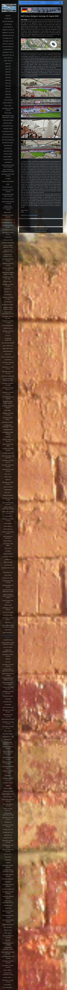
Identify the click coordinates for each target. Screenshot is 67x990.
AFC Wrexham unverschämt (8, 339)
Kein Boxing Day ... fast (8, 736)
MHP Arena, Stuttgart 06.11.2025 (8, 722)
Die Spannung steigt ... (8, 187)
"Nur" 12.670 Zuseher (8, 612)
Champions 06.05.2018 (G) (8, 35)
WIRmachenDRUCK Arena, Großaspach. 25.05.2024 (8, 116)
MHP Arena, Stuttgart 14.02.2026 (8, 866)
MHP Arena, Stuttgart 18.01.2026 (8, 825)
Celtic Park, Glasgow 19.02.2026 (8, 875)
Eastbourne (8, 859)
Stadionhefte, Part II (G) (8, 55)
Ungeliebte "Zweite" (8, 128)
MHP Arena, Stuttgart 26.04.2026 (8, 966)
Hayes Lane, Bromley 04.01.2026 (8, 805)
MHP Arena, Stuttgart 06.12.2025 (8, 762)
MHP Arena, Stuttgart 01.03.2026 (8, 892)
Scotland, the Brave (8, 696)
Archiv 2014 (8, 69)
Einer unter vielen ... (8, 632)
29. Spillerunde (8, 516)
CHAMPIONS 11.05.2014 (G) (8, 32)
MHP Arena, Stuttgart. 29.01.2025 (8, 384)
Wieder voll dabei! (8, 562)
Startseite (8, 15)
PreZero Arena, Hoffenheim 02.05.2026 (8, 973)
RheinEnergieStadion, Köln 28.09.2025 (8, 683)
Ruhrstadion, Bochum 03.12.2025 (8, 758)
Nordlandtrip (8, 489)
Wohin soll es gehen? (8, 556)
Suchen (60, 3)
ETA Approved (8, 704)
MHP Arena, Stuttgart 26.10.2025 (8, 711)
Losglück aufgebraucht (8, 889)
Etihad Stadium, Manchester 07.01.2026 (8, 814)
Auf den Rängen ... (8, 541)
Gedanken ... (8, 775)
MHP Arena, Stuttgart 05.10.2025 (8, 692)
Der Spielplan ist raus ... (8, 125)
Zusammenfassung (8, 640)
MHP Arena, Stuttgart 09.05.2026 (8, 981)
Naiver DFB (8, 479)
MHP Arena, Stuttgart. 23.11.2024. (8, 298)
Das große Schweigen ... (8, 879)
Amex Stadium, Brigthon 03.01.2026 (8, 800)
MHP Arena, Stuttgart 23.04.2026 (8, 961)
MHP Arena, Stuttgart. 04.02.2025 (8, 393)
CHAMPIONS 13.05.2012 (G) (8, 29)
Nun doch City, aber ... (7, 578)
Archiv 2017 (8, 77)
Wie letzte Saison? (8, 647)
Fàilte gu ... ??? (8, 291)
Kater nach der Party (8, 134)
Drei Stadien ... (8, 410)
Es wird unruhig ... (8, 977)
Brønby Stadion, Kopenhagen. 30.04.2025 (8, 508)
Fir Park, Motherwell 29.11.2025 (8, 747)
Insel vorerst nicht (8, 572)
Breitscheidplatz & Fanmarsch (8, 537)
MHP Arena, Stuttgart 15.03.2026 (8, 916)
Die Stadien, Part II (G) (8, 41)
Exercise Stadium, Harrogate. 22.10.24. (8, 246)
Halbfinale (8, 436)
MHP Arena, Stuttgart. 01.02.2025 (8, 388)
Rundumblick (8, 881)
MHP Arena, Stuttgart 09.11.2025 (8, 727)
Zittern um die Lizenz (8, 120)
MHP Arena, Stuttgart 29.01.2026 (8, 841)
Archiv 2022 (8, 91)
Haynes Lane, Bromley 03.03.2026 (8, 897)
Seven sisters (8, 857)
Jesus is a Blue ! (8, 105)
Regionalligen (8, 294)
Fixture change (8, 301)
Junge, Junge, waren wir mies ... (8, 767)
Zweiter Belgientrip (8, 351)
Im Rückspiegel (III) (8, 529)
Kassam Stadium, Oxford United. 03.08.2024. (8, 166)
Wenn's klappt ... (8, 212)
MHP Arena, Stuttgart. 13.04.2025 (8, 483)
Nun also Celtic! (8, 854)
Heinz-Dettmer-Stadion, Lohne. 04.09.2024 (8, 195)
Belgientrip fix (8, 359)
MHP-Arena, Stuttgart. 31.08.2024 (8, 190)
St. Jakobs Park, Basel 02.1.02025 (8, 688)
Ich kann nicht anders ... (8, 422)
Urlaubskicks (8, 622)
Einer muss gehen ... (8, 123)
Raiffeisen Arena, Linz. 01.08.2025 (8, 586)
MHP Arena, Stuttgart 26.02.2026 (8, 885)
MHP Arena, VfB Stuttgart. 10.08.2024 (8, 175)
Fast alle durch (8, 927)
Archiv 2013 (8, 66)
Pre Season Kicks (8, 145)
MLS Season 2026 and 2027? (8, 376)
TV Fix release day (8, 565)
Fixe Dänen (8, 551)
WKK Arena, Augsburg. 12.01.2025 (7, 363)
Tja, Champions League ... (8, 229)
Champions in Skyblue (8, 924)
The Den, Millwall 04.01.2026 (8, 809)
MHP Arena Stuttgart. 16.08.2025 (8, 618)
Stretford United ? (8, 328)
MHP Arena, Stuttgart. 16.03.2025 (8, 449)
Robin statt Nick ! (8, 838)
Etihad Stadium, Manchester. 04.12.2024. (8, 312)
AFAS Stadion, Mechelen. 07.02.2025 (8, 397)
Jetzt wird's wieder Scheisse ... (8, 418)
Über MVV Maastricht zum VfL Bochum (8, 456)
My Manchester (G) (8, 49)
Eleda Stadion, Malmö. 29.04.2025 (8, 503)
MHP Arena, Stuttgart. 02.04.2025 (8, 461)
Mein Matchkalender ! (7, 21)
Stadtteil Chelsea (8, 905)
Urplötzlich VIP (8, 605)
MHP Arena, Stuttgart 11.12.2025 (8, 771)
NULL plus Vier (8, 548)
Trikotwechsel (8, 148)
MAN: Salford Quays (8, 345)
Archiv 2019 (8, 83)
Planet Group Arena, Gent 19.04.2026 (8, 957)
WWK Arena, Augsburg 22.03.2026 (7, 920)
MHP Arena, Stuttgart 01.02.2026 (8, 846)
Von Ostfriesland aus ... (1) (8, 219)
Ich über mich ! (8, 18)
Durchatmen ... (8, 289)
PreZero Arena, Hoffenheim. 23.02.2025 (8, 425)
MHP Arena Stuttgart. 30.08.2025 (8, 636)
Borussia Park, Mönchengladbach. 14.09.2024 (8, 208)
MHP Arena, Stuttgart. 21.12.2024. (8, 331)
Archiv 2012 (8, 63)
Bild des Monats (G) (8, 27)
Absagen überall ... (8, 970)
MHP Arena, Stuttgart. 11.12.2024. (8, 321)
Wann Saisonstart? (8, 553)
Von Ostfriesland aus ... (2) (8, 222)
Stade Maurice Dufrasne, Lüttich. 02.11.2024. (8, 273)
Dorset (8, 184)
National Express (8, 154)
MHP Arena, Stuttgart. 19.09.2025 (8, 655)
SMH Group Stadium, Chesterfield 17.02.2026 (8, 870)
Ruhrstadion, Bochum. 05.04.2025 (8, 470)
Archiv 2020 (8, 86)
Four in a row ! (8, 113)
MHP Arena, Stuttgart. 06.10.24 (8, 233)
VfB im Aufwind (8, 731)
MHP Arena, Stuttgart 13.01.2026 (8, 818)
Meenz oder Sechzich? (8, 348)
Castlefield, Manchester (8, 242)
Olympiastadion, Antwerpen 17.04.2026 (8, 948)
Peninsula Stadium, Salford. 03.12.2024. (8, 308)
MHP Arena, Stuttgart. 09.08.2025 (8, 608)
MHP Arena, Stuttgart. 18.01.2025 (8, 372)
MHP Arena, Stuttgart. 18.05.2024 (8, 109)
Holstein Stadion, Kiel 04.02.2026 (7, 850)
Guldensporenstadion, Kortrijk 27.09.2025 (8, 679)
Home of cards (8, 476)
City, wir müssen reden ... (8, 325)
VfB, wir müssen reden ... (8, 304)
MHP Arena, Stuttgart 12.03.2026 (8, 911)
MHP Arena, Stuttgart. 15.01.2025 (8, 367)
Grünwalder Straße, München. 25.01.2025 (8, 379)
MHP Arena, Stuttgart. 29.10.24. (8, 264)
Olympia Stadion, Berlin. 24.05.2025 (8, 532)
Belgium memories (8, 429)
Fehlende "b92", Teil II (8, 832)
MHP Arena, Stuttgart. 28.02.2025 (8, 433)
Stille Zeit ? (8, 335)
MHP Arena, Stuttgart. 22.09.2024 (8, 216)
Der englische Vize (7, 151)
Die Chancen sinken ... (8, 733)
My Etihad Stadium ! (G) (8, 46)
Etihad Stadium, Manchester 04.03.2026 (8, 901)
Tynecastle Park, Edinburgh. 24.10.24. (8, 255)
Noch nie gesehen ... (8, 615)
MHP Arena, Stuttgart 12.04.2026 (8, 943)
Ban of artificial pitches (8, 794)
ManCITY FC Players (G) (8, 43)
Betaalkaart (8, 354)
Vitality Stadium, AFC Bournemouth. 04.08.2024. (8, 170)
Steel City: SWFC (8, 930)
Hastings (8, 862)
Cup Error (8, 178)
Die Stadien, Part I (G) (8, 38)
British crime (8, 908)
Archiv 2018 (8, 80)
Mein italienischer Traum (8, 719)
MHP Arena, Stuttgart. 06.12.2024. (8, 317)
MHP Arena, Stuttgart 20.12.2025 (8, 779)
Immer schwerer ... (8, 156)
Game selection (8, 835)
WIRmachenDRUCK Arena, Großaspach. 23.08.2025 (8, 626)
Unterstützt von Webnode (41, 231)
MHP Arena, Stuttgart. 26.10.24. (8, 259)
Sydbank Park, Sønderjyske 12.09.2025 (8, 650)
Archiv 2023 (8, 94)
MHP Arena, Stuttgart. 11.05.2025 (8, 519)
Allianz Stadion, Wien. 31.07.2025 (7, 581)
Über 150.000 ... (8, 474)
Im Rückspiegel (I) (8, 523)
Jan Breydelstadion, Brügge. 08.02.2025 (8, 402)
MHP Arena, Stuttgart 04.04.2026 (8, 936)
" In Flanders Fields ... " (8, 701)
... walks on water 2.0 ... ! (8, 102)
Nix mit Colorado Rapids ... (8, 357)
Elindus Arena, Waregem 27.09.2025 (8, 674)
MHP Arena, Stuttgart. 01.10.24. (8, 226)
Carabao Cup (8, 559)
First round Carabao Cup (8, 139)
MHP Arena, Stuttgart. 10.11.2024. (8, 285)
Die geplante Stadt (8, 159)
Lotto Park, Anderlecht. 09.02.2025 (8, 406)
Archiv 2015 (8, 72)
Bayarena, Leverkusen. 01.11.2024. (8, 268)
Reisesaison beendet (8, 495)
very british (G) (8, 24)
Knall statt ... (8, 492)
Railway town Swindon (8, 181)
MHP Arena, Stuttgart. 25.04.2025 (8, 499)
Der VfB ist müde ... (8, 281)
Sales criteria (8, 575)
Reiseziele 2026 (8, 822)
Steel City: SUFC (8, 933)
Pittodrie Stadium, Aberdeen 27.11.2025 (8, 743)
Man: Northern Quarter (8, 343)
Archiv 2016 (8, 74)
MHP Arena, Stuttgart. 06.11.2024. (8, 277)
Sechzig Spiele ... (8, 984)
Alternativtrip (8, 237)
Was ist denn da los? (8, 707)
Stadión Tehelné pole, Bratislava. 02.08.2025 (8, 590)
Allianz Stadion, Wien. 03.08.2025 (7, 601)
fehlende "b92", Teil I (8, 829)
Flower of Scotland (8, 791)
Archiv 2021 (8, 88)
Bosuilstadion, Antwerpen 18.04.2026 (8, 952)
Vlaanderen (8, 699)
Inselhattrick (8, 739)
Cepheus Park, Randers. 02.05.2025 (8, 512)
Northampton (8, 162)
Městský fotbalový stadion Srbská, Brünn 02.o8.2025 (8, 596)
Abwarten (7, 659)
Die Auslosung (8, 629)
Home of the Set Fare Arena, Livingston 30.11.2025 (8, 753)
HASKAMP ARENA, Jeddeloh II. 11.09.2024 (8, 202)
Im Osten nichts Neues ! (8, 199)
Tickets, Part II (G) (8, 60)
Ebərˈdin (8, 785)
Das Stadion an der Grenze (8, 544)
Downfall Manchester (8, 453)
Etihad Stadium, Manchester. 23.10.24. (8, 250)
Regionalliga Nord (8, 240)
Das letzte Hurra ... (8, 796)
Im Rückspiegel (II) (8, 526)
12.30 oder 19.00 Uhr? (8, 782)
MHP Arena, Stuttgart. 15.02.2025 (8, 414)
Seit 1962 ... (8, 940)
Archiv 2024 (8, 97)
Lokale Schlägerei (8, 487)
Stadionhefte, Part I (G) (8, 52)
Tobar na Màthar (8, 788)
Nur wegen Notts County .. (8, 568)
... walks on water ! (8, 100)
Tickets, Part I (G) (8, 57)
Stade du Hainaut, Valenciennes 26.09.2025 (8, 670)
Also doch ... (8, 661)
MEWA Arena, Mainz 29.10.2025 (8, 715)
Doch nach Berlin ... (8, 987)
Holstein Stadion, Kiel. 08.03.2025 (8, 440)
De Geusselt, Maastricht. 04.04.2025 (8, 465)
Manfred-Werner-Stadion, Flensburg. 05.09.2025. (8, 643)
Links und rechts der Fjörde (8, 445)
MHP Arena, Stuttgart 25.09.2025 (8, 665)
